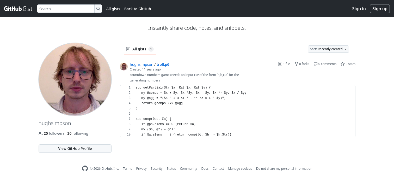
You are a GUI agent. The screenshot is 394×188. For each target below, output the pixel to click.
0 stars (348, 64)
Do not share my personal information (284, 168)
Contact (218, 168)
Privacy (141, 168)
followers (52, 133)
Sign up (379, 8)
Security (157, 168)
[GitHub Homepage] (85, 168)
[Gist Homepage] (18, 8)
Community (188, 168)
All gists (113, 8)
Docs (204, 168)
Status (171, 168)
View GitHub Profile (75, 148)
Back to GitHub (137, 8)
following (77, 133)
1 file (284, 64)
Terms (127, 168)
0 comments (325, 64)
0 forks (301, 64)
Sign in (359, 8)
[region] (237, 111)
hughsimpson (141, 64)
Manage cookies (240, 168)
